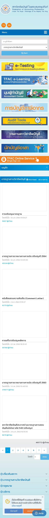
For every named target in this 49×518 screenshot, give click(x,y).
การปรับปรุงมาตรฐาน (12, 213)
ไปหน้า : (31, 456)
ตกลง (44, 456)
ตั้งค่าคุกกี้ (13, 511)
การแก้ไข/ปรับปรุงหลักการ (14, 340)
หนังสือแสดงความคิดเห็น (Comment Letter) (23, 298)
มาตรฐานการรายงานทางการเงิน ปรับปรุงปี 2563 (24, 382)
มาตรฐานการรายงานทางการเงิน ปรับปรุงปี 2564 (24, 256)
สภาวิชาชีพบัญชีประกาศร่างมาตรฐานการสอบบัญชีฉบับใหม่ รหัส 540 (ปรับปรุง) (23, 426)
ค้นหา (24, 53)
